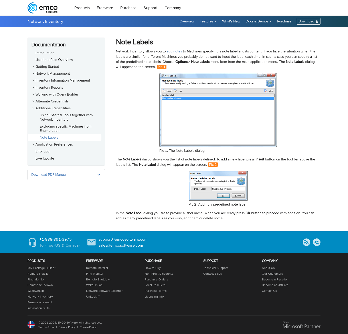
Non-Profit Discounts (159, 273)
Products (82, 7)
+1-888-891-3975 (56, 239)
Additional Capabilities (53, 108)
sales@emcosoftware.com (121, 245)
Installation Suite (39, 308)
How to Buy (153, 268)
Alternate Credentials (52, 101)
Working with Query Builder (57, 94)
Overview (187, 21)
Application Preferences (54, 144)
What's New (231, 21)
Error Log (42, 151)
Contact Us (269, 290)
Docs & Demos (257, 21)
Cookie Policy (88, 327)
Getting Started (47, 66)
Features (206, 21)
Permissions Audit (40, 302)
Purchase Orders (156, 279)
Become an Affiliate (275, 285)
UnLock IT (93, 296)
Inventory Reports (49, 87)
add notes (174, 51)
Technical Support (215, 268)
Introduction (45, 52)
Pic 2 (213, 164)
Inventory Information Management (63, 80)
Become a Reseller (275, 279)
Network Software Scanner (104, 290)
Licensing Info (154, 296)
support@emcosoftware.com (123, 239)
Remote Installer (39, 273)
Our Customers (272, 273)
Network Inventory (45, 21)
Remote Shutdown (40, 285)
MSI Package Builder (41, 268)
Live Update (45, 158)
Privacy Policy (67, 327)
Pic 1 (162, 67)
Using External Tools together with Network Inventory (66, 117)
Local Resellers (155, 285)
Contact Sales (212, 273)
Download (306, 21)
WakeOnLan (36, 290)
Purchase (128, 7)
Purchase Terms (156, 290)
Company (172, 7)
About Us (268, 268)
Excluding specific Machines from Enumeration (65, 128)
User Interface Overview (54, 59)
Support (150, 7)
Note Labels (49, 137)
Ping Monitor (36, 279)
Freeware (105, 7)
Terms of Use (46, 327)
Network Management (53, 73)
